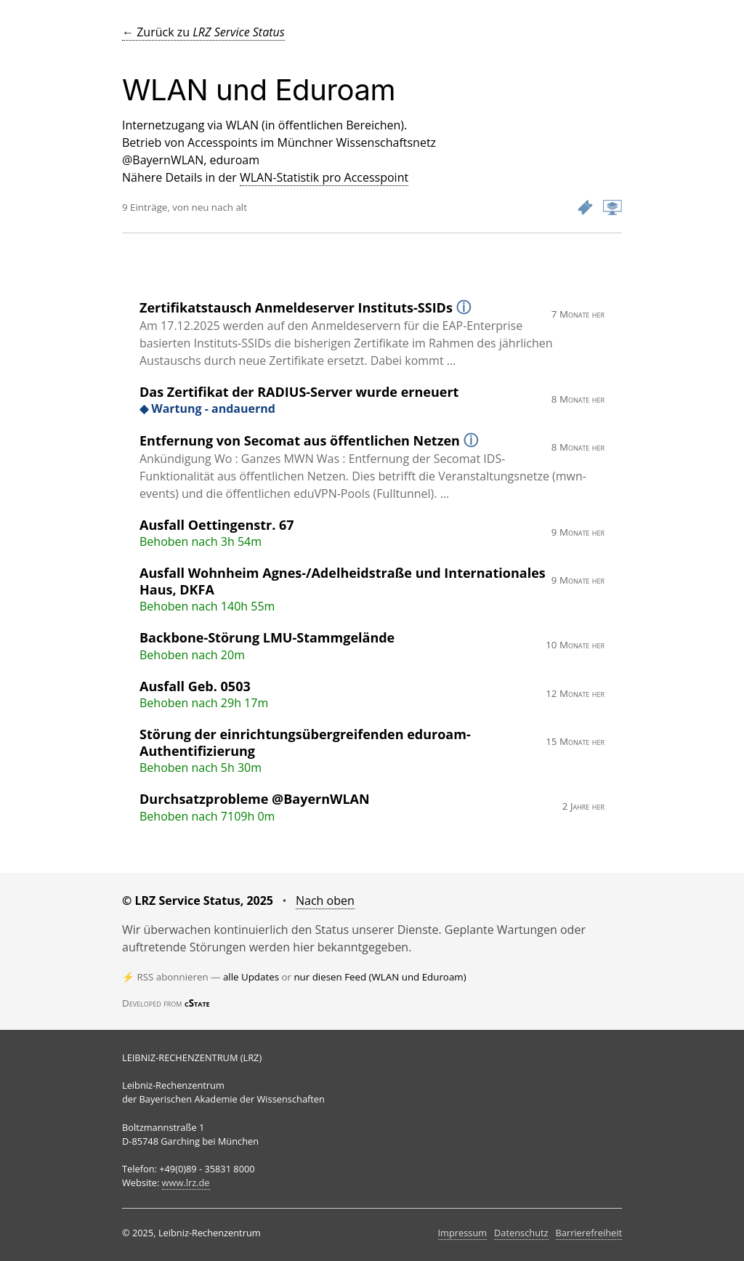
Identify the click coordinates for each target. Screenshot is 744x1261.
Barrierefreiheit (589, 1232)
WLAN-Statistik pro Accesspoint (324, 177)
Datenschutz (521, 1232)
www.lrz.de (186, 1182)
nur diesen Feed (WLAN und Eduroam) (380, 976)
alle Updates (251, 976)
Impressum (463, 1232)
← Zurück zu (203, 32)
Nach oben (325, 901)
